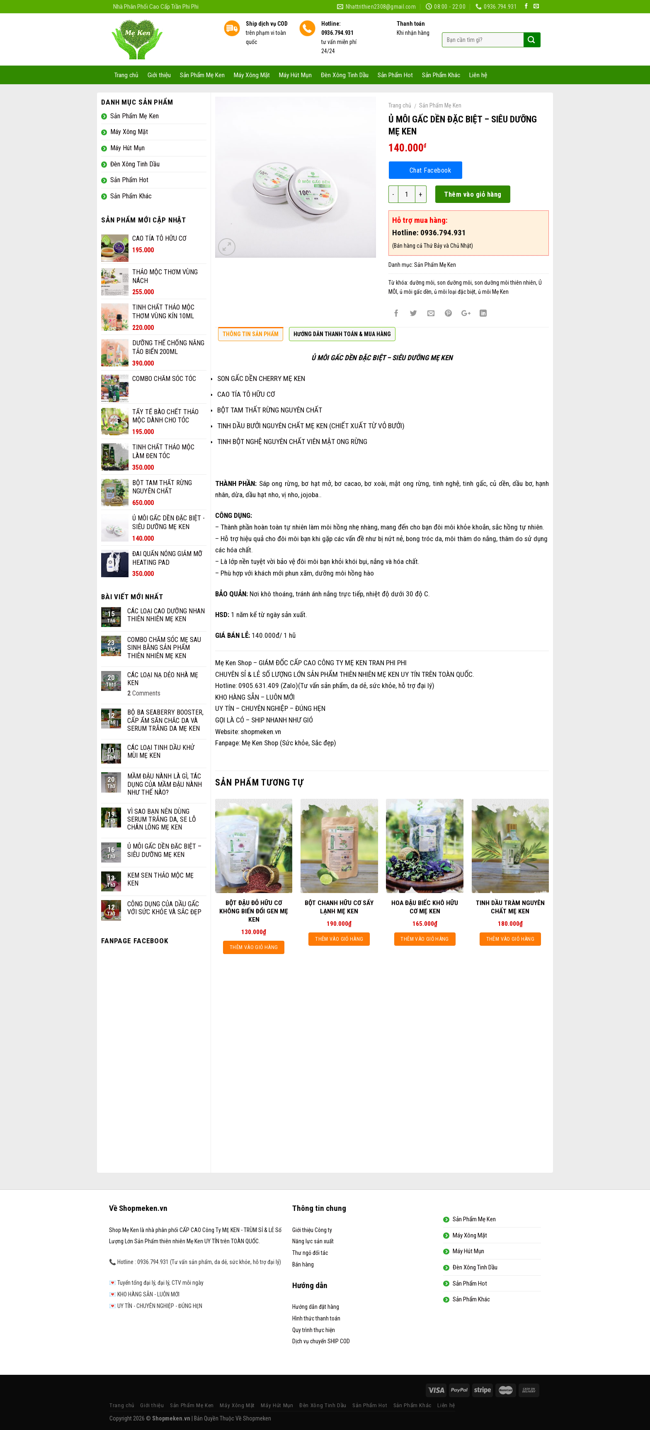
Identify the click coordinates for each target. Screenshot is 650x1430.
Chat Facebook (430, 170)
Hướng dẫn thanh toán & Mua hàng (342, 334)
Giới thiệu (159, 75)
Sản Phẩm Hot (395, 75)
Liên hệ (478, 75)
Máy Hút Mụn (295, 75)
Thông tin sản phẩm (251, 334)
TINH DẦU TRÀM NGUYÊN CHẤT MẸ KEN (510, 907)
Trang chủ (126, 75)
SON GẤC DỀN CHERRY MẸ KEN (261, 378)
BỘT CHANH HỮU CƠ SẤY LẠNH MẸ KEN (339, 907)
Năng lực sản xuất (313, 1241)
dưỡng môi (422, 282)
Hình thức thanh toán (316, 1318)
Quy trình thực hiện (313, 1330)
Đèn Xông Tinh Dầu (345, 75)
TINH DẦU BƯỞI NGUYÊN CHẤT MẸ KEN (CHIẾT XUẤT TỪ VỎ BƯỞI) (311, 426)
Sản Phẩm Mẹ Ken (202, 75)
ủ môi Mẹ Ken (493, 291)
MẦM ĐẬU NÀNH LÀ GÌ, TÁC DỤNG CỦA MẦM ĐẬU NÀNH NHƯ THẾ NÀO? (164, 784)
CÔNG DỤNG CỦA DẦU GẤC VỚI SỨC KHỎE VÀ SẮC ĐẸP (164, 908)
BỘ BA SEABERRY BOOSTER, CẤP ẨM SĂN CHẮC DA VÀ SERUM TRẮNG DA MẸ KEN (165, 720)
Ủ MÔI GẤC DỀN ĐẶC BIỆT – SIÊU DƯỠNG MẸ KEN (164, 850)
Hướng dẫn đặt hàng (315, 1306)
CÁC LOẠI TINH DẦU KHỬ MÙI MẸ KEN (160, 751)
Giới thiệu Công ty (312, 1230)
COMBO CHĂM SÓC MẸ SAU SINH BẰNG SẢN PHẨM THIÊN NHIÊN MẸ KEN (164, 647)
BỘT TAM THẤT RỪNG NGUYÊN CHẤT (269, 410)
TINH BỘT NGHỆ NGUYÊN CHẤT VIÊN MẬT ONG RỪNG (292, 441)
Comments (143, 693)
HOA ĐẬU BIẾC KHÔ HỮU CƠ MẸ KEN (424, 907)
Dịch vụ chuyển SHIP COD (321, 1341)
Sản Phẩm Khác (441, 75)
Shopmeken (257, 1418)
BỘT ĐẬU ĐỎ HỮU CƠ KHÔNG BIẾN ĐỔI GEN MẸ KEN (253, 911)
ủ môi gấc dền (416, 291)
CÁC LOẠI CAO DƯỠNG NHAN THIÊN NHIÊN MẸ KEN (166, 615)
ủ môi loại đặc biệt (454, 291)
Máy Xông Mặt (252, 75)
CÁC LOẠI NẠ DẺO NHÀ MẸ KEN (162, 679)
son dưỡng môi (454, 282)
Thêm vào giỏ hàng (473, 194)
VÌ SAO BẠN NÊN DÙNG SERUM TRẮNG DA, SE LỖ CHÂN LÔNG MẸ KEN (161, 819)
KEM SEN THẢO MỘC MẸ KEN (160, 879)
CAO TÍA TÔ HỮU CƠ (246, 394)
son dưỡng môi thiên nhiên (505, 282)
